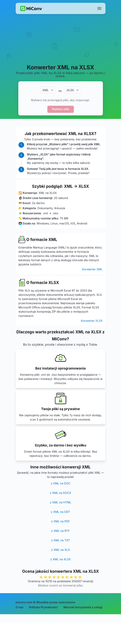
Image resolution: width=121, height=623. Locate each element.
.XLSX (70, 90)
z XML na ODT (60, 512)
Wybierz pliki (60, 109)
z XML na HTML (60, 502)
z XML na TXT (60, 540)
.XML (45, 90)
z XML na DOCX (60, 493)
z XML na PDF (60, 521)
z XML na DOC (60, 483)
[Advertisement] (60, 43)
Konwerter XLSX (92, 320)
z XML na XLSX (60, 559)
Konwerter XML (92, 269)
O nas (19, 607)
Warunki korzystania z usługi (82, 607)
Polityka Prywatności (43, 607)
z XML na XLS (60, 550)
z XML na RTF (60, 531)
